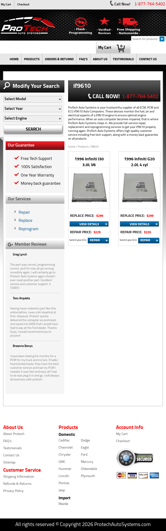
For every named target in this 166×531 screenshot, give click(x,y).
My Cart (6, 4)
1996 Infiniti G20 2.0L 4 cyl (139, 161)
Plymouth (88, 476)
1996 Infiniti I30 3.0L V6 (89, 161)
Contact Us (11, 455)
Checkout (23, 4)
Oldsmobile (89, 469)
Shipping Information (18, 477)
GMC (62, 462)
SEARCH (33, 129)
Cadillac (64, 440)
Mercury (87, 462)
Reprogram (28, 229)
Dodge (85, 440)
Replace (25, 221)
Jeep (62, 490)
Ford (84, 455)
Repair (24, 213)
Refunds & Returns (17, 484)
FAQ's (7, 441)
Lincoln (64, 476)
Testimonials (12, 448)
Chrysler (65, 455)
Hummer (65, 469)
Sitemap (9, 462)
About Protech (13, 434)
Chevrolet (66, 447)
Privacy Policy (13, 491)
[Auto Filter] (32, 99)
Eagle (85, 447)
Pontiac (64, 483)
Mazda (63, 504)
